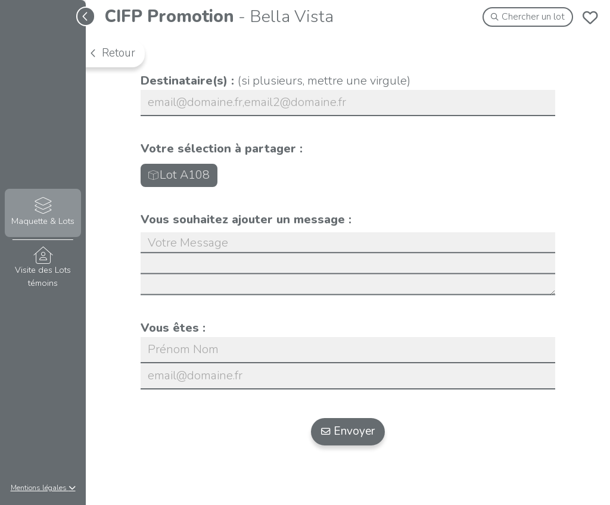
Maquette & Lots (42, 212)
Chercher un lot (528, 16)
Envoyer (348, 431)
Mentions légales (43, 487)
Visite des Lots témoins (42, 268)
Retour (112, 53)
